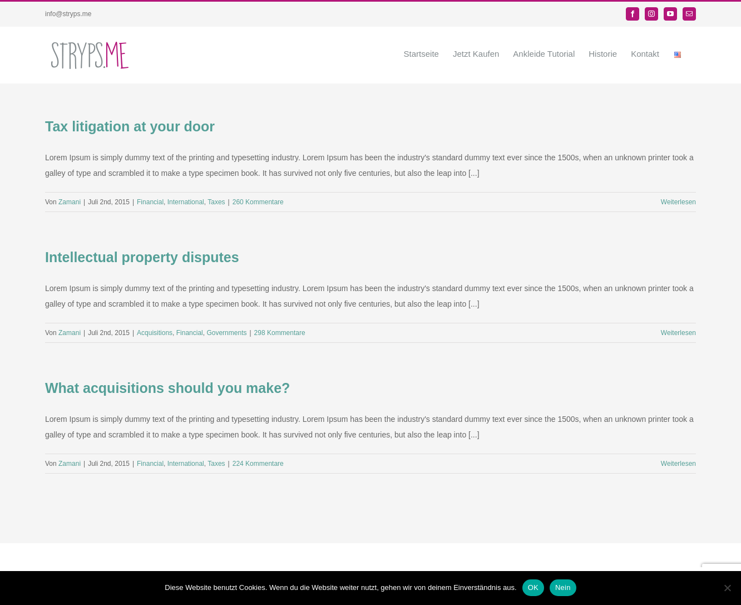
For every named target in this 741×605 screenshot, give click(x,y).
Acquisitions (154, 333)
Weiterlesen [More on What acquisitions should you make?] (678, 464)
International (185, 202)
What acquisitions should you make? (167, 388)
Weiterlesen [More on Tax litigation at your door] (678, 202)
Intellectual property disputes (142, 257)
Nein (563, 587)
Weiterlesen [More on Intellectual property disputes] (678, 333)
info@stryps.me (68, 14)
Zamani (69, 202)
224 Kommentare (258, 464)
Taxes (216, 202)
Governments (226, 333)
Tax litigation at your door (130, 126)
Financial (150, 202)
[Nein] (727, 587)
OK (533, 587)
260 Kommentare (258, 202)
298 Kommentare (279, 333)
